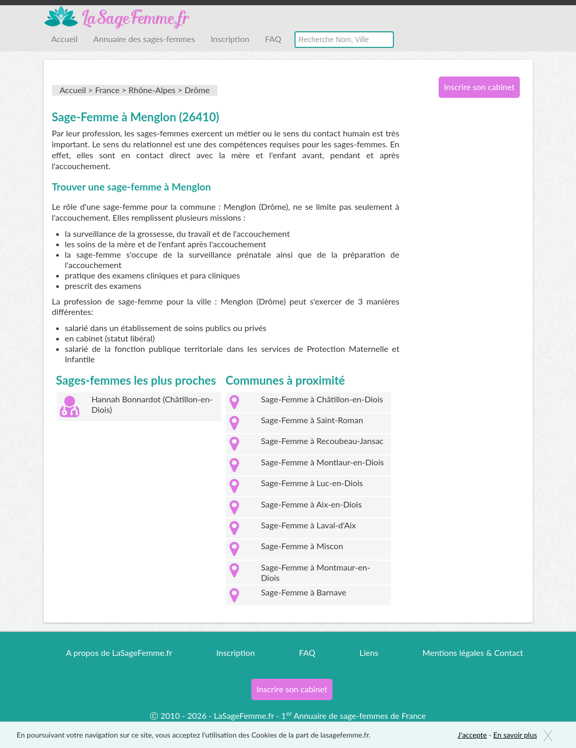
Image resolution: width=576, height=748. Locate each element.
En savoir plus (515, 734)
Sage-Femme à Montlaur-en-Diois (322, 462)
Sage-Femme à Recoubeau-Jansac (322, 441)
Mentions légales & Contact (473, 652)
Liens (369, 652)
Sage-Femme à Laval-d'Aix (308, 525)
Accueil (65, 39)
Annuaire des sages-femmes (144, 39)
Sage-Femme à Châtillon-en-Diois (322, 399)
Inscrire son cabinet (479, 87)
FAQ (273, 39)
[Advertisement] (476, 275)
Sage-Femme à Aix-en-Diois (311, 504)
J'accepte (472, 734)
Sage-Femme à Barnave (304, 592)
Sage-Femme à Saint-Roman (312, 420)
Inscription (230, 39)
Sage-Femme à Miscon (302, 546)
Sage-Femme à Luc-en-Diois (312, 483)
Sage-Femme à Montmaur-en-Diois (315, 572)
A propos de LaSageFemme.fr (119, 652)
